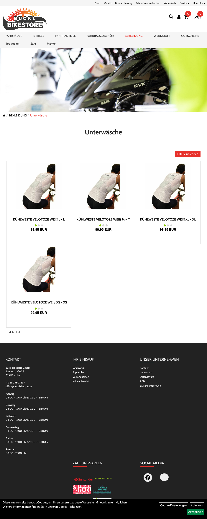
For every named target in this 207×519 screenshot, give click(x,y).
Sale (33, 43)
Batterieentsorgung (150, 385)
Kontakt (144, 368)
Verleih (107, 3)
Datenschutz (147, 376)
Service (184, 3)
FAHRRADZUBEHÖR (100, 36)
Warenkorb (170, 3)
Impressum (146, 372)
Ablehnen (197, 505)
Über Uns (199, 3)
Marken (51, 43)
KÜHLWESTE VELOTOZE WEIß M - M (103, 219)
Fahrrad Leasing (123, 3)
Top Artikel (12, 43)
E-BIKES (38, 36)
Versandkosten (81, 376)
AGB (142, 381)
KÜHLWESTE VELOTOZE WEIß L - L (39, 219)
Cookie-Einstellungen (173, 505)
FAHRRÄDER (14, 36)
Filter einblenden (187, 154)
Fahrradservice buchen (148, 3)
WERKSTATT (162, 36)
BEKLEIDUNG (134, 36)
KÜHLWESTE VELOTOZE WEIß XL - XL (168, 219)
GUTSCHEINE (190, 36)
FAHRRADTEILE (65, 36)
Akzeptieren (195, 512)
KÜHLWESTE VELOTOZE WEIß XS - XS (39, 302)
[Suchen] (171, 16)
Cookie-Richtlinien (70, 506)
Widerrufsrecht (81, 381)
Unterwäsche (38, 115)
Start (97, 3)
